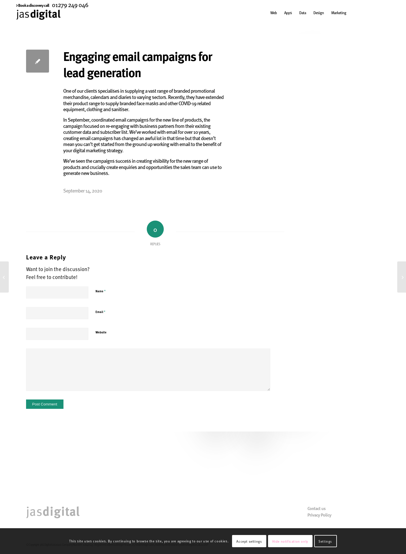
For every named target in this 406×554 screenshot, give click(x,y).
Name (100, 290)
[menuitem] (32, 5)
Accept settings (249, 541)
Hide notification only (290, 541)
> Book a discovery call (32, 5)
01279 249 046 (70, 4)
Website (101, 332)
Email (100, 311)
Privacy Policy (319, 515)
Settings (325, 541)
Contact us (316, 508)
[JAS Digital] (38, 21)
